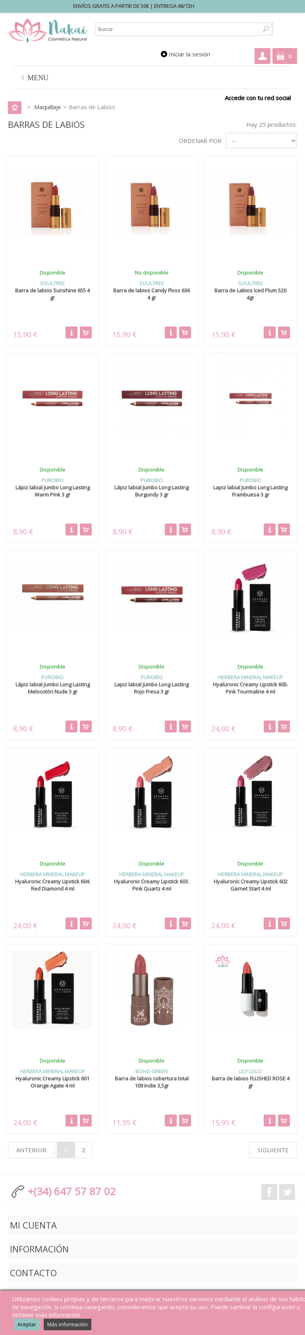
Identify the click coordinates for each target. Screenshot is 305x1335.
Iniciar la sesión (189, 54)
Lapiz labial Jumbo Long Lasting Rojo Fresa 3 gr (151, 688)
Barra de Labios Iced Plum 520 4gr (250, 294)
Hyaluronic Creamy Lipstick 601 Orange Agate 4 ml (52, 1082)
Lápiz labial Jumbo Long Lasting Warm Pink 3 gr (52, 491)
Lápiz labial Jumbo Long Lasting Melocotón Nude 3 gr (52, 688)
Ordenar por (200, 141)
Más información (67, 1324)
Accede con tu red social (258, 97)
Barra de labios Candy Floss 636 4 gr (151, 294)
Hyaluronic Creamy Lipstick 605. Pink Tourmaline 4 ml (250, 688)
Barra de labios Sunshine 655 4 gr (52, 294)
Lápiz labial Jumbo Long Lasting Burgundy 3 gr (151, 491)
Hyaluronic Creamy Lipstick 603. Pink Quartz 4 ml (151, 885)
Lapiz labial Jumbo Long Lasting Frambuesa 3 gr (250, 491)
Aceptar (26, 1324)
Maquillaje (47, 107)
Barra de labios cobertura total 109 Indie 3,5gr (152, 1082)
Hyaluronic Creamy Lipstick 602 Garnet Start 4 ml (251, 885)
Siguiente (273, 1150)
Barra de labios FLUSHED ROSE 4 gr (251, 1082)
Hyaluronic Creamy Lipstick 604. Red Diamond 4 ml (52, 885)
